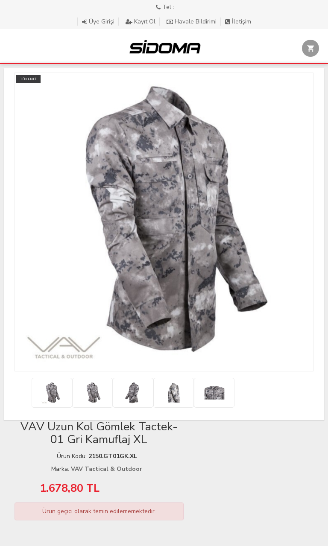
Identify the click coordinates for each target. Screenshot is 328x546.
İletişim (238, 22)
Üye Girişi (99, 22)
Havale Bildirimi (192, 22)
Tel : (165, 7)
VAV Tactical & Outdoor (106, 469)
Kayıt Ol (141, 22)
